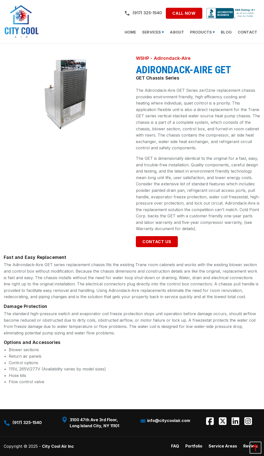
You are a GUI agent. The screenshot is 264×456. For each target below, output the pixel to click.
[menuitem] (130, 32)
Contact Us (156, 241)
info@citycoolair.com (165, 420)
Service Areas (223, 445)
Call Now (184, 13)
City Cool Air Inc (58, 446)
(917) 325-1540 (143, 13)
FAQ (175, 445)
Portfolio (193, 445)
